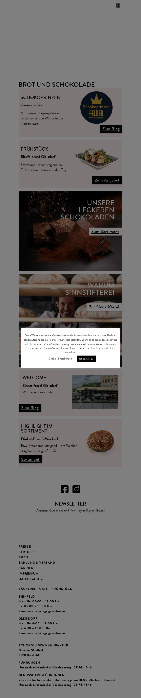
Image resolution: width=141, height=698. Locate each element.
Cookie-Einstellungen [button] (60, 359)
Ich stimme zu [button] (86, 359)
